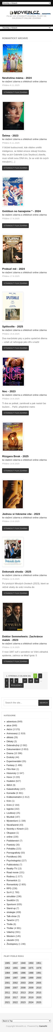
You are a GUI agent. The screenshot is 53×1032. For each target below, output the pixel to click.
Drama (10, 753)
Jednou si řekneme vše (18, 514)
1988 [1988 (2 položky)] (30, 973)
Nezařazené (13, 825)
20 (31, 681)
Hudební (11, 781)
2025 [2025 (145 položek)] (38, 1002)
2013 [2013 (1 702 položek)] (23, 992)
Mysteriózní (12, 821)
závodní (10, 940)
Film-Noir (11, 769)
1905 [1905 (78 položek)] (7, 963)
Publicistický (13, 864)
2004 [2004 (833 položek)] (30, 983)
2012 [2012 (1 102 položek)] (15, 992)
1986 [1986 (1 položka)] (23, 973)
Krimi (9, 805)
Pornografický (13, 853)
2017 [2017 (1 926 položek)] (15, 997)
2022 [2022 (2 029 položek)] (15, 1002)
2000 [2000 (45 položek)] (38, 978)
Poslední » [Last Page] (16, 685)
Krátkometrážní (14, 797)
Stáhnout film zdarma (15, 92)
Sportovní (11, 904)
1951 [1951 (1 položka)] (38, 963)
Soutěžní (11, 900)
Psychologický (14, 860)
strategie (11, 912)
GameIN (43, 1026)
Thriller (10, 928)
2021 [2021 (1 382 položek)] (7, 1002)
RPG (9, 888)
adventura (12, 721)
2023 (15, 135)
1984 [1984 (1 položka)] (7, 973)
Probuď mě (10, 268)
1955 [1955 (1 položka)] (15, 968)
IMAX (9, 785)
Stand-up (11, 908)
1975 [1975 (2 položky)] (30, 968)
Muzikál (10, 817)
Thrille (10, 924)
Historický (11, 773)
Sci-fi (9, 892)
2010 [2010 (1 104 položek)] (38, 988)
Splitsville (9, 326)
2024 (29, 77)
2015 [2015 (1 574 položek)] (38, 992)
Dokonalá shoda (13, 571)
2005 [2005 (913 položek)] (38, 983)
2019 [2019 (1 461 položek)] (30, 997)
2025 (20, 326)
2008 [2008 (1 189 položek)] (23, 988)
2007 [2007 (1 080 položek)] (15, 988)
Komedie (11, 793)
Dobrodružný (13, 745)
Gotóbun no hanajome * (18, 211)
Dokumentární (14, 749)
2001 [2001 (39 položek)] (7, 983)
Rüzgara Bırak (12, 456)
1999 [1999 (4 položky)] (30, 978)
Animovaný (12, 733)
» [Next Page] (6, 685)
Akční (9, 729)
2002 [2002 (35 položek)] (15, 983)
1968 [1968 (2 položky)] (23, 968)
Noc (6, 391)
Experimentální (14, 761)
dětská (10, 737)
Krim (9, 801)
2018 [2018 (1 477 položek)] (23, 997)
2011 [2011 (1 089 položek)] (7, 992)
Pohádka (11, 848)
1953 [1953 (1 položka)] (7, 968)
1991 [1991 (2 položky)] (38, 973)
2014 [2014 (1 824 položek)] (30, 992)
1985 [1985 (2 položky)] (15, 973)
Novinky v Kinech (15, 829)
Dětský (10, 741)
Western (11, 936)
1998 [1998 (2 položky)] (23, 978)
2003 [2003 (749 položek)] (23, 983)
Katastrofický (13, 789)
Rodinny (11, 876)
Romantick (12, 880)
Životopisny (12, 944)
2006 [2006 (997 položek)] (7, 988)
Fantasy (11, 765)
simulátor (11, 896)
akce (9, 725)
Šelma (7, 135)
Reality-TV (12, 868)
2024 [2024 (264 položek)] (30, 1002)
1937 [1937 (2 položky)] (15, 963)
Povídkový (12, 856)
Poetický (11, 845)
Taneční (10, 920)
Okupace (11, 833)
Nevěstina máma (14, 77)
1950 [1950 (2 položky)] (30, 963)
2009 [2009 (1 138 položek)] (30, 988)
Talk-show (12, 916)
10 (25, 681)
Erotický (11, 757)
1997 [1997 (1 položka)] (15, 978)
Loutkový (11, 813)
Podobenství (13, 841)
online (10, 837)
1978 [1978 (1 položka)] (38, 968)
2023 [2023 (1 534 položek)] (23, 1002)
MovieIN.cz (26, 12)
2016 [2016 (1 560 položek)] (7, 997)
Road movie (12, 872)
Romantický (12, 884)
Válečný (11, 932)
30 (37, 681)
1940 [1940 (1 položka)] (23, 963)
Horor (9, 777)
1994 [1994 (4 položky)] (7, 978)
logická (10, 809)
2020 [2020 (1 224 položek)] (38, 997)
